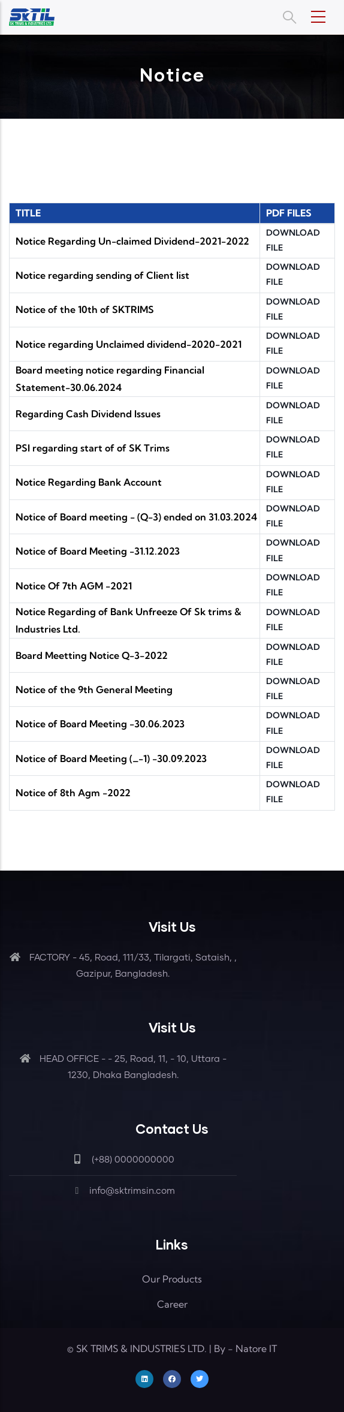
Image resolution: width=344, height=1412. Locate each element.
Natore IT (256, 1348)
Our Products (172, 1279)
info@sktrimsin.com (123, 1191)
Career (172, 1304)
